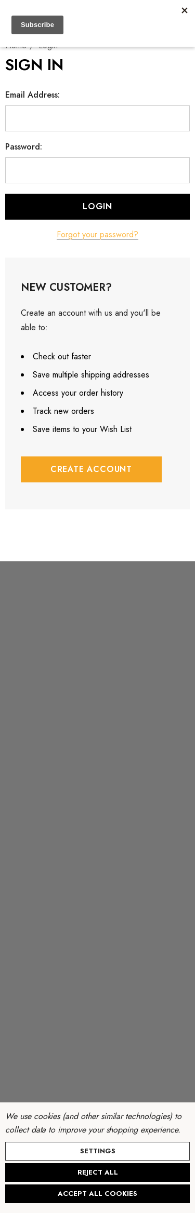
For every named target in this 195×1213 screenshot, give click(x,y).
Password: (23, 147)
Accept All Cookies (97, 1193)
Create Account (91, 469)
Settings (97, 1151)
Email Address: (32, 95)
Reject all (97, 1172)
